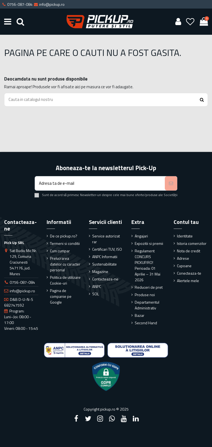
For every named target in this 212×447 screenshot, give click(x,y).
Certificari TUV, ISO (107, 249)
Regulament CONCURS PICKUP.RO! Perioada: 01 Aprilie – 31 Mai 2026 (147, 265)
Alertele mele (188, 280)
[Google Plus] (112, 418)
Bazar (139, 315)
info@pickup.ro (22, 291)
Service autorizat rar (106, 239)
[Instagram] (100, 418)
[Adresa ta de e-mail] (100, 183)
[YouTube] (124, 418)
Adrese (183, 258)
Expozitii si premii (149, 243)
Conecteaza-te (189, 273)
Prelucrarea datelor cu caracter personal (65, 264)
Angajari (141, 236)
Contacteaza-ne (105, 279)
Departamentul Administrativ (147, 305)
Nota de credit (188, 251)
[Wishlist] (190, 21)
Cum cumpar (60, 251)
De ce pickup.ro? (63, 236)
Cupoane (184, 266)
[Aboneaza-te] (171, 183)
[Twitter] (88, 418)
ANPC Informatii (104, 256)
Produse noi (145, 295)
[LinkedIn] (135, 418)
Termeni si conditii (65, 243)
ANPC (96, 286)
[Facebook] (76, 418)
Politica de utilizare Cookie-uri (65, 280)
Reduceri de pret (149, 287)
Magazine (100, 271)
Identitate (185, 236)
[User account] (178, 21)
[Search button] (202, 99)
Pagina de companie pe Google (60, 296)
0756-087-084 (22, 282)
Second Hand (146, 323)
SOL (95, 294)
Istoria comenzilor (191, 243)
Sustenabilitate (104, 264)
